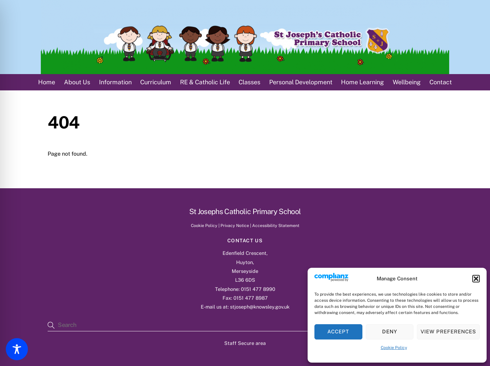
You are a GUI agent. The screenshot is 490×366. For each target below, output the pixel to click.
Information (115, 82)
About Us (77, 82)
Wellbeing (407, 82)
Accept (338, 331)
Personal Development (300, 82)
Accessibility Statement (275, 225)
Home (46, 82)
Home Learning (362, 82)
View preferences (448, 331)
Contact (440, 82)
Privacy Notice (234, 225)
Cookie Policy (394, 347)
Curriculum (155, 82)
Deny (389, 331)
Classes (249, 82)
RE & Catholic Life (205, 82)
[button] (476, 278)
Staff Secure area (245, 343)
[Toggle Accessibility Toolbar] (17, 349)
